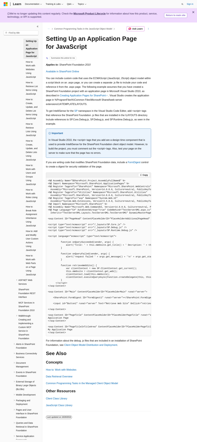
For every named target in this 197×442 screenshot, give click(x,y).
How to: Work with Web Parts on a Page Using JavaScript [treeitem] (31, 265)
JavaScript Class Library (59, 405)
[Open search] (182, 4)
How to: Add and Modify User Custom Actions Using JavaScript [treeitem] (32, 240)
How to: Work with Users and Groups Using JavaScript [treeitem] (31, 174)
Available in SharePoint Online (62, 71)
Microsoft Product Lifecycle (89, 13)
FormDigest (134, 162)
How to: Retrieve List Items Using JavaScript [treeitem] (32, 88)
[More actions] (148, 28)
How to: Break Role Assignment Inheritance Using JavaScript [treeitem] (31, 216)
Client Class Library (56, 398)
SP (76, 111)
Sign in (190, 4)
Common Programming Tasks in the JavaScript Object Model (83, 29)
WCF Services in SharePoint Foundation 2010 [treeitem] (26, 306)
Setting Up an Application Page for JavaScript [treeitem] (31, 48)
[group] (98, 256)
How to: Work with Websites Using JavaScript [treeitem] (31, 69)
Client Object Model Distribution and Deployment (90, 345)
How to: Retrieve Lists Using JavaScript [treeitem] (31, 130)
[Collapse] (37, 26)
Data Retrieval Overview (59, 376)
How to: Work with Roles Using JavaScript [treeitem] (31, 195)
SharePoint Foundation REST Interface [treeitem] (26, 293)
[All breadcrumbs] (48, 28)
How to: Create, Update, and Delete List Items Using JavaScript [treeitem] (31, 109)
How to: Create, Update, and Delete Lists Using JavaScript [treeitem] (31, 150)
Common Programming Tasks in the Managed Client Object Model (82, 383)
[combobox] (21, 32)
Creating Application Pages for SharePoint (83, 95)
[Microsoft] (6, 4)
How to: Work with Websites (61, 369)
